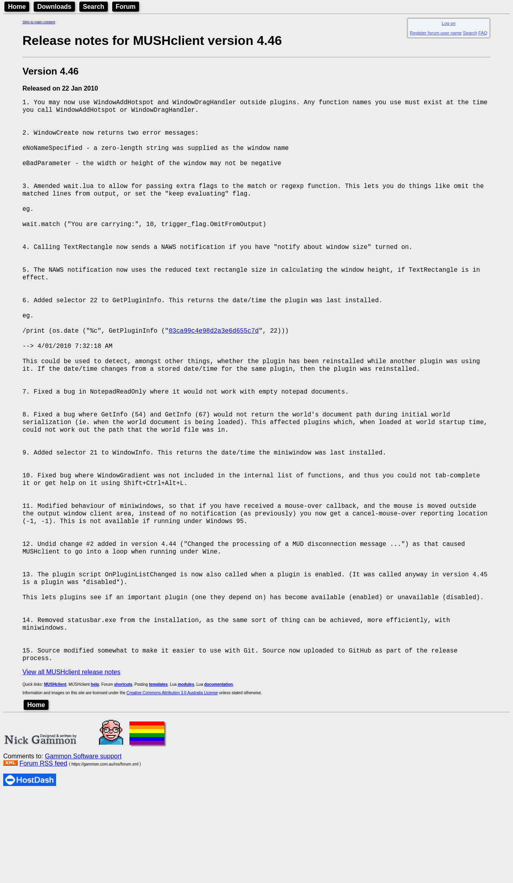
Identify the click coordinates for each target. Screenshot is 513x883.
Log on (448, 23)
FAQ (483, 32)
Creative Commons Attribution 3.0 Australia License (172, 782)
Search (93, 6)
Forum (126, 6)
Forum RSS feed (43, 852)
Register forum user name (436, 32)
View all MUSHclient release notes (71, 761)
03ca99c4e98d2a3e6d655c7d (214, 367)
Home (17, 6)
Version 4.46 (50, 71)
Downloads (54, 6)
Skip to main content (38, 22)
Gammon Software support (83, 845)
